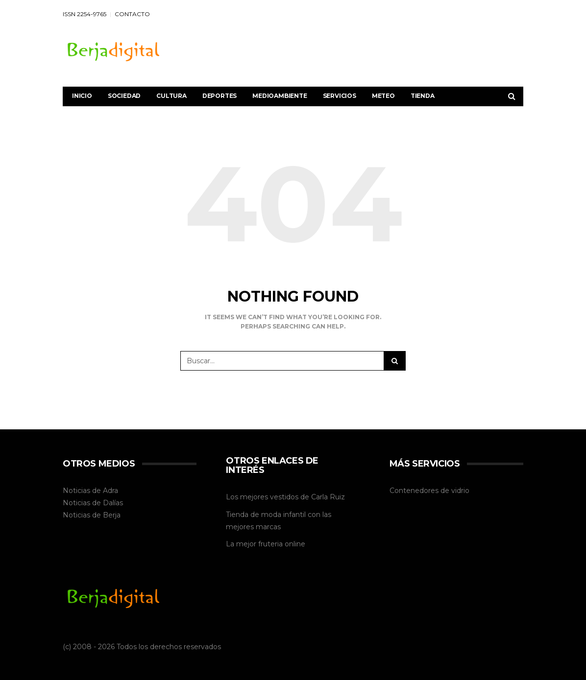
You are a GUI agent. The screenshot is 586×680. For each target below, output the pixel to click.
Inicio (82, 95)
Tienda (423, 95)
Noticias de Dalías (93, 502)
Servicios (339, 95)
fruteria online (281, 543)
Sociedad (124, 95)
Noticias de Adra (90, 490)
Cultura (171, 95)
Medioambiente (279, 95)
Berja (112, 515)
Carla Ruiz (328, 496)
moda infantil (283, 514)
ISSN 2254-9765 (84, 14)
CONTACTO (132, 14)
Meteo (383, 95)
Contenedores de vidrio (429, 490)
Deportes (219, 95)
